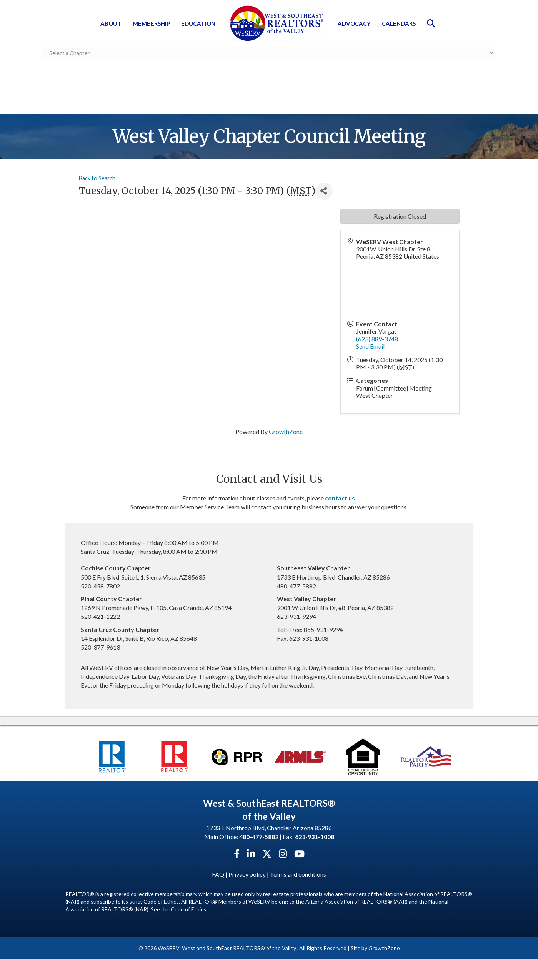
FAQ (218, 873)
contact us (340, 497)
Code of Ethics (188, 909)
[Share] (324, 190)
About (111, 23)
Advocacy (354, 23)
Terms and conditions (298, 873)
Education (198, 23)
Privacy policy (247, 873)
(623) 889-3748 (377, 338)
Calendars (399, 23)
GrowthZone (286, 430)
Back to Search (97, 177)
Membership (151, 23)
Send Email (370, 345)
